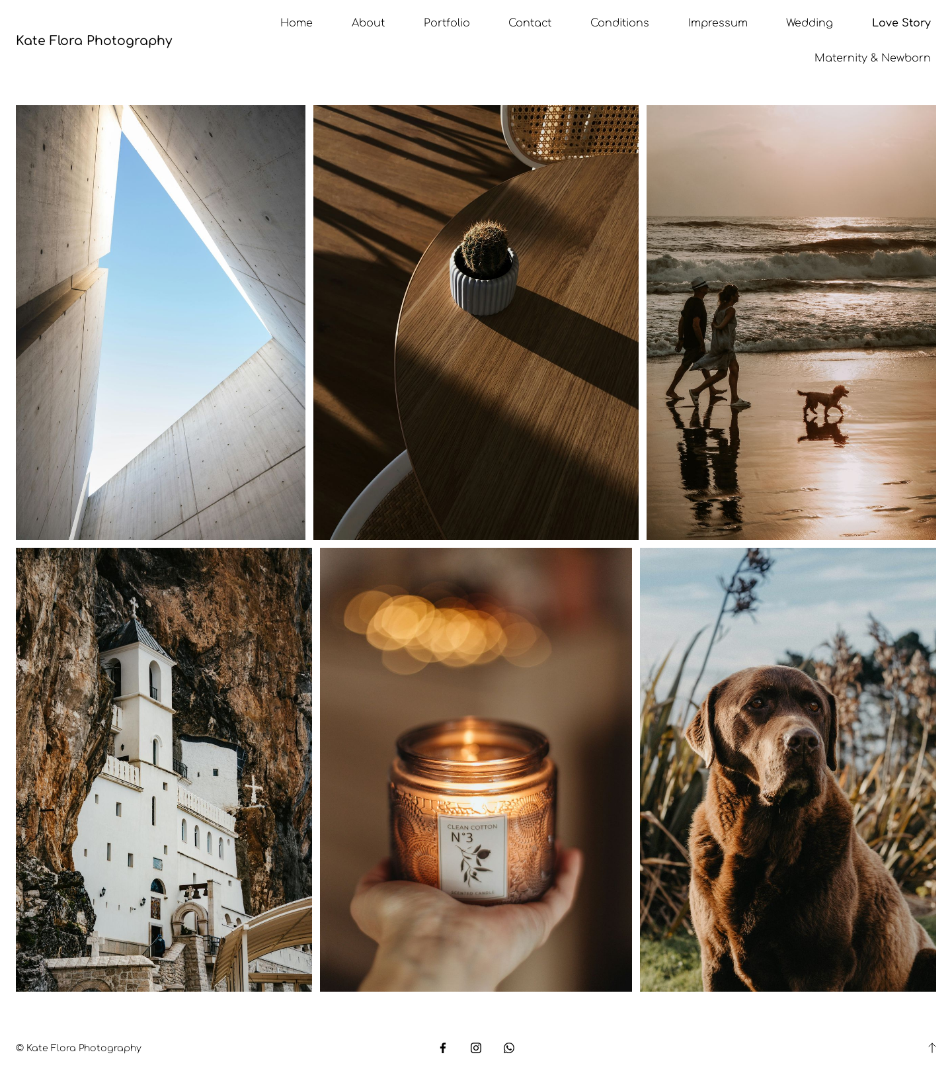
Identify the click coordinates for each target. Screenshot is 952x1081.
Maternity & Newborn (872, 58)
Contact (529, 23)
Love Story (901, 23)
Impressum (718, 23)
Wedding (809, 23)
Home (296, 23)
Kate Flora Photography (94, 41)
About (368, 23)
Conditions (619, 23)
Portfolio (447, 23)
